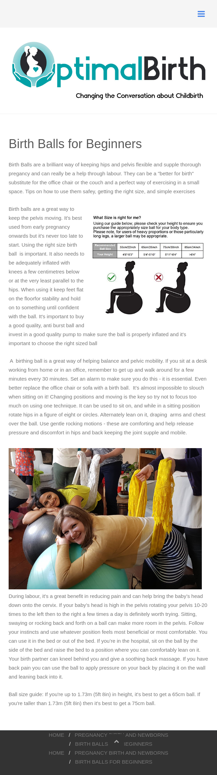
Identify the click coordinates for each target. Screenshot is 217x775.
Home (56, 735)
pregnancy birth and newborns (121, 753)
